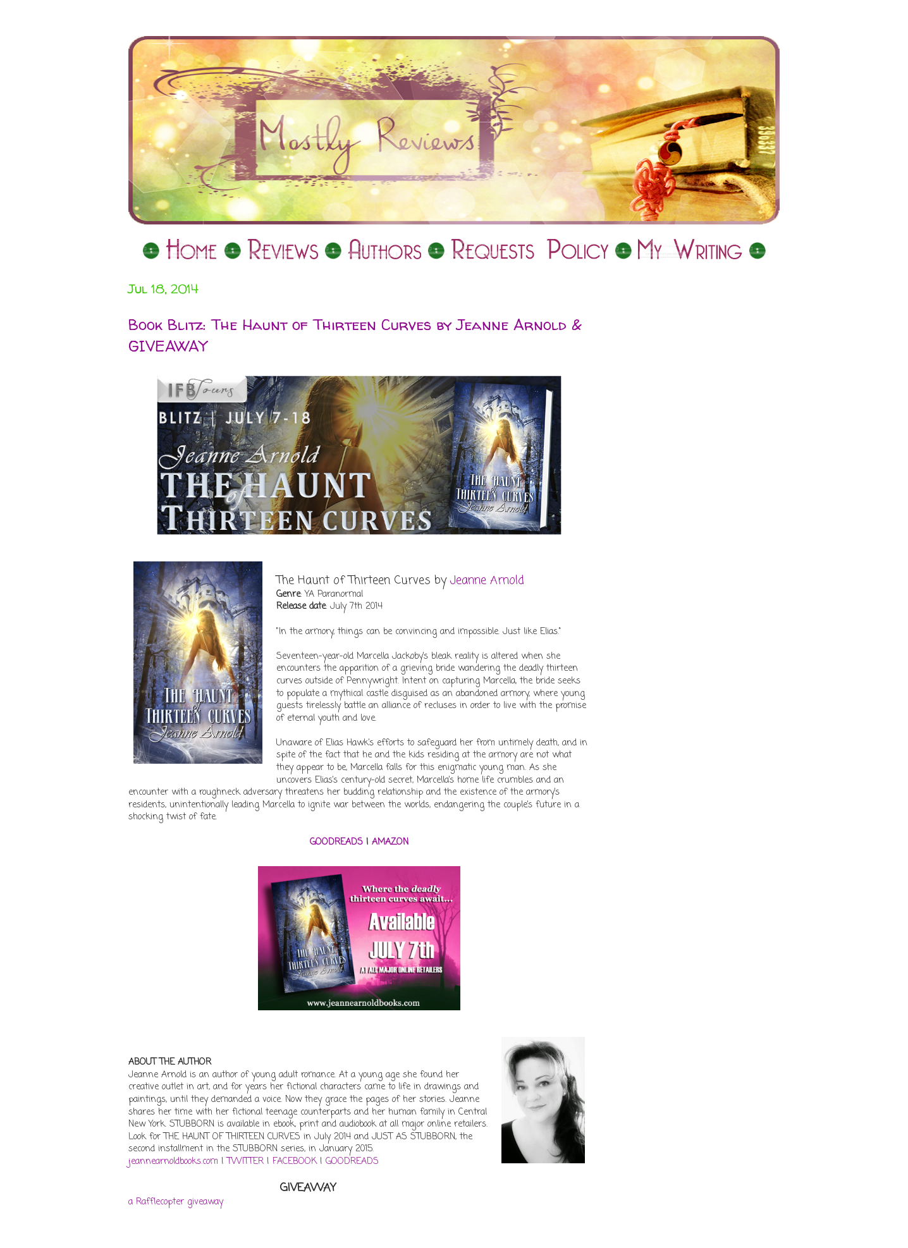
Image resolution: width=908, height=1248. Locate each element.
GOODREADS (336, 842)
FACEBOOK (295, 1161)
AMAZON (390, 842)
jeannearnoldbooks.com (173, 1161)
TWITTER (245, 1161)
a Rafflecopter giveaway (175, 1202)
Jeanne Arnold (487, 580)
